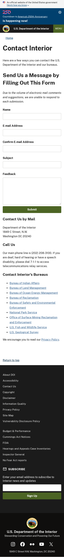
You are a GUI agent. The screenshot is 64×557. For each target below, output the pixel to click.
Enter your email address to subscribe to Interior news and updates (28, 478)
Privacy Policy (50, 339)
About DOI (9, 374)
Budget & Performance (17, 431)
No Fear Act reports (15, 460)
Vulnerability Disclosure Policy (21, 421)
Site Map (8, 415)
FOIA (6, 442)
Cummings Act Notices (16, 436)
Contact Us (9, 386)
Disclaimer (9, 398)
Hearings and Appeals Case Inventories (27, 448)
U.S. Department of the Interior (31, 28)
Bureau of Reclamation (24, 297)
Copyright (9, 392)
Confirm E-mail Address (18, 142)
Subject (8, 158)
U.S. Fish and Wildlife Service (28, 327)
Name (6, 109)
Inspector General (14, 454)
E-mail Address (13, 125)
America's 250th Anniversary (32, 16)
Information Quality (14, 403)
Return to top (11, 360)
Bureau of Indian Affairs (24, 283)
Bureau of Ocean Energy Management (34, 293)
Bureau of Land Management (28, 288)
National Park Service (23, 312)
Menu (58, 28)
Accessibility (10, 380)
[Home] (6, 28)
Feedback (9, 174)
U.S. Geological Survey (24, 332)
